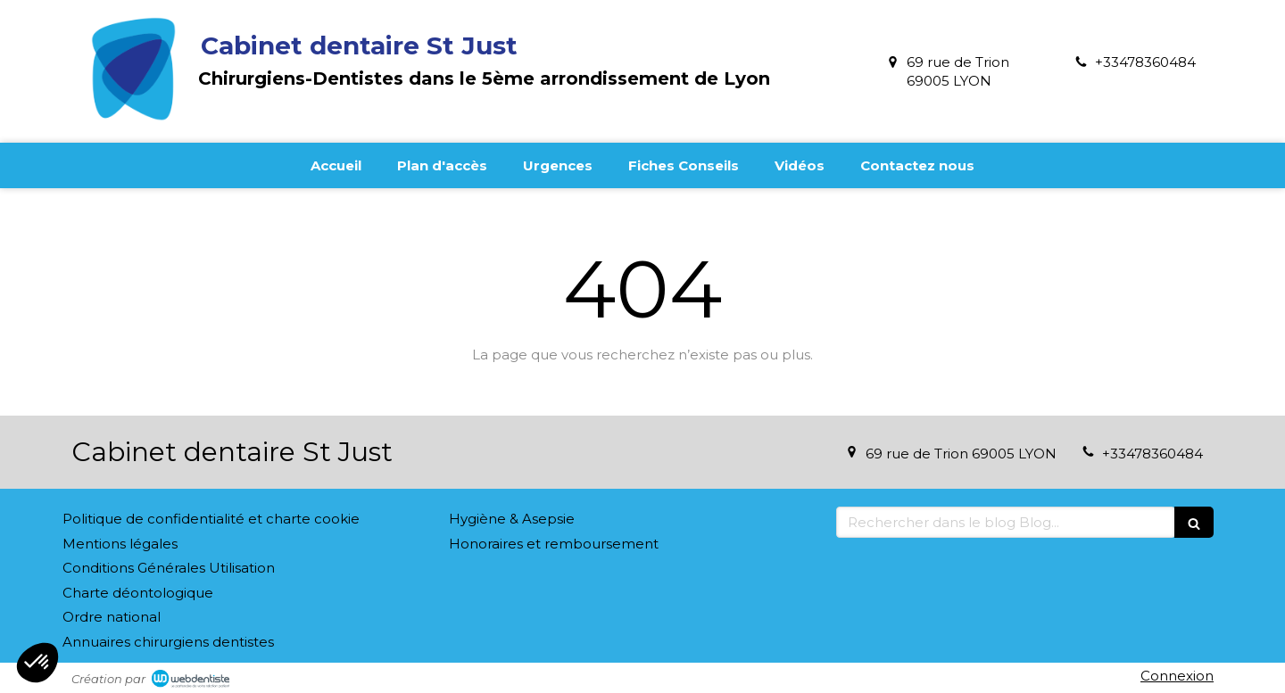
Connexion (1177, 675)
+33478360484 (1145, 62)
